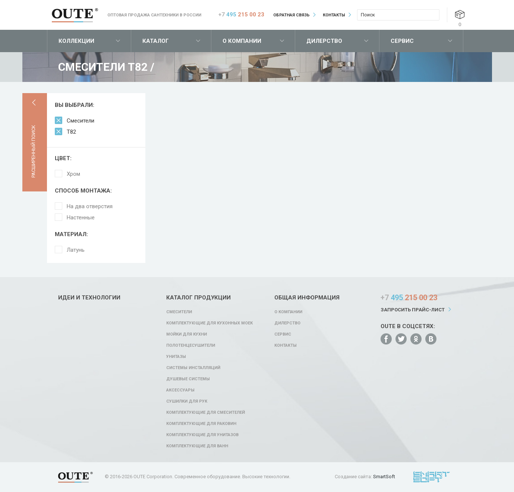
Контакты (334, 15)
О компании (242, 41)
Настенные (81, 217)
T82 (71, 131)
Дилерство (324, 41)
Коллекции (76, 41)
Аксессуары (180, 390)
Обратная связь (291, 15)
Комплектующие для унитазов (202, 434)
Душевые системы (188, 379)
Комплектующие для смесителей (205, 412)
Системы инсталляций (193, 367)
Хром (73, 174)
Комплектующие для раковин (201, 423)
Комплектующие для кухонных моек (209, 323)
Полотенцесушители (190, 345)
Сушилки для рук (186, 401)
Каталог (155, 41)
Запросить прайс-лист (413, 309)
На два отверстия (90, 206)
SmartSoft (384, 476)
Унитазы (176, 356)
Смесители (80, 120)
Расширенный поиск (33, 151)
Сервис (402, 41)
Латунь (76, 250)
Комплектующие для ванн (197, 446)
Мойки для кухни (186, 334)
